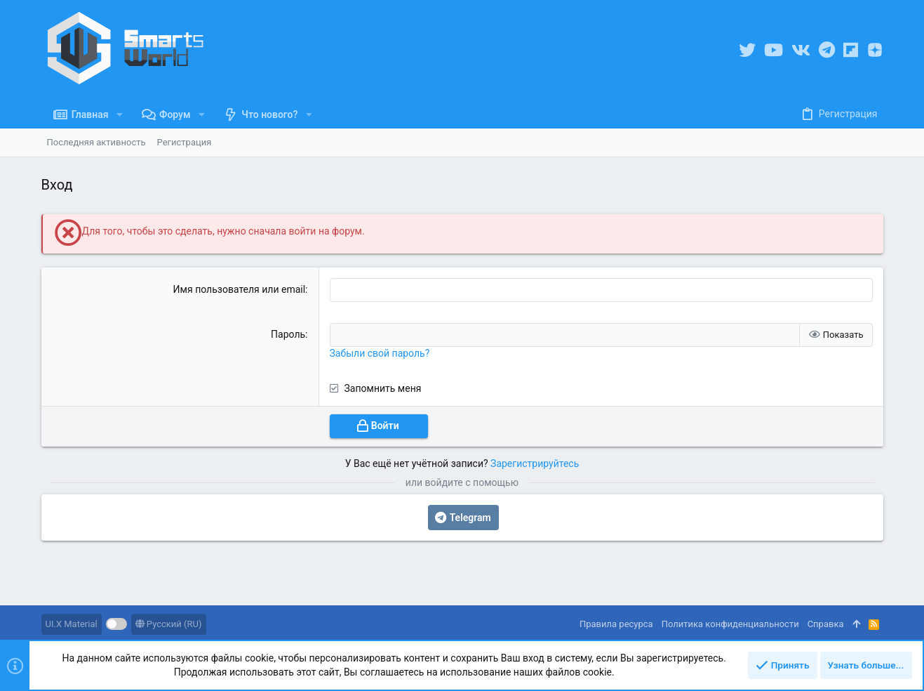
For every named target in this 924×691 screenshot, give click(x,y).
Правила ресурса (616, 624)
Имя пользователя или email (239, 289)
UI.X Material (72, 624)
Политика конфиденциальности (730, 624)
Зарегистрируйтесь (534, 462)
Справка (826, 624)
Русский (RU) (168, 624)
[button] (119, 114)
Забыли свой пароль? (380, 352)
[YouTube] (773, 50)
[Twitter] (747, 50)
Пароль (288, 333)
